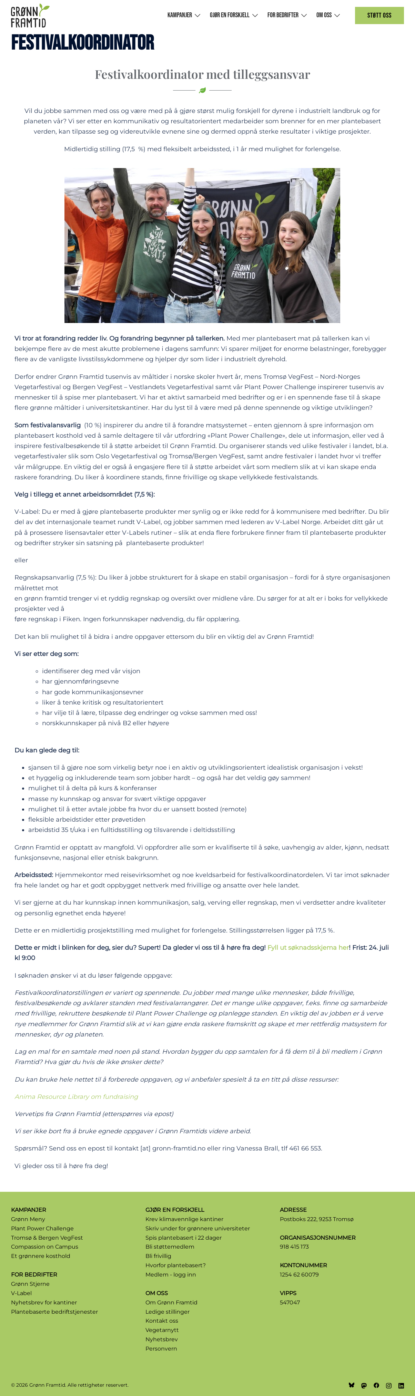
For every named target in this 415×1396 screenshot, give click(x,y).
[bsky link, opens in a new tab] (351, 1385)
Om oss (324, 15)
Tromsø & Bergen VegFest (47, 1237)
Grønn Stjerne (30, 1284)
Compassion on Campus (44, 1246)
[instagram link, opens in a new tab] (389, 1385)
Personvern (161, 1348)
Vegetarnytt (162, 1330)
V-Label (21, 1293)
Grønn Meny (28, 1219)
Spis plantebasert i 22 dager (183, 1237)
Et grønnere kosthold (40, 1256)
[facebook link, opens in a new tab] (376, 1385)
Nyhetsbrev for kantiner (44, 1302)
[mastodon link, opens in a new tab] (364, 1385)
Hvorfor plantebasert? (175, 1265)
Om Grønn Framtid (171, 1302)
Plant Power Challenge (42, 1228)
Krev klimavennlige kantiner (184, 1219)
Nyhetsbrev (161, 1339)
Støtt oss (379, 15)
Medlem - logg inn (170, 1274)
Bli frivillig (158, 1256)
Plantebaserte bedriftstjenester (54, 1312)
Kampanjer (180, 15)
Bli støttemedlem (169, 1246)
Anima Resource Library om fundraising (76, 1097)
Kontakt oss (161, 1320)
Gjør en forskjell (230, 15)
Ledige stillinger (167, 1312)
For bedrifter (282, 15)
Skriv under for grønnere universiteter (197, 1228)
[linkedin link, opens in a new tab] (401, 1385)
